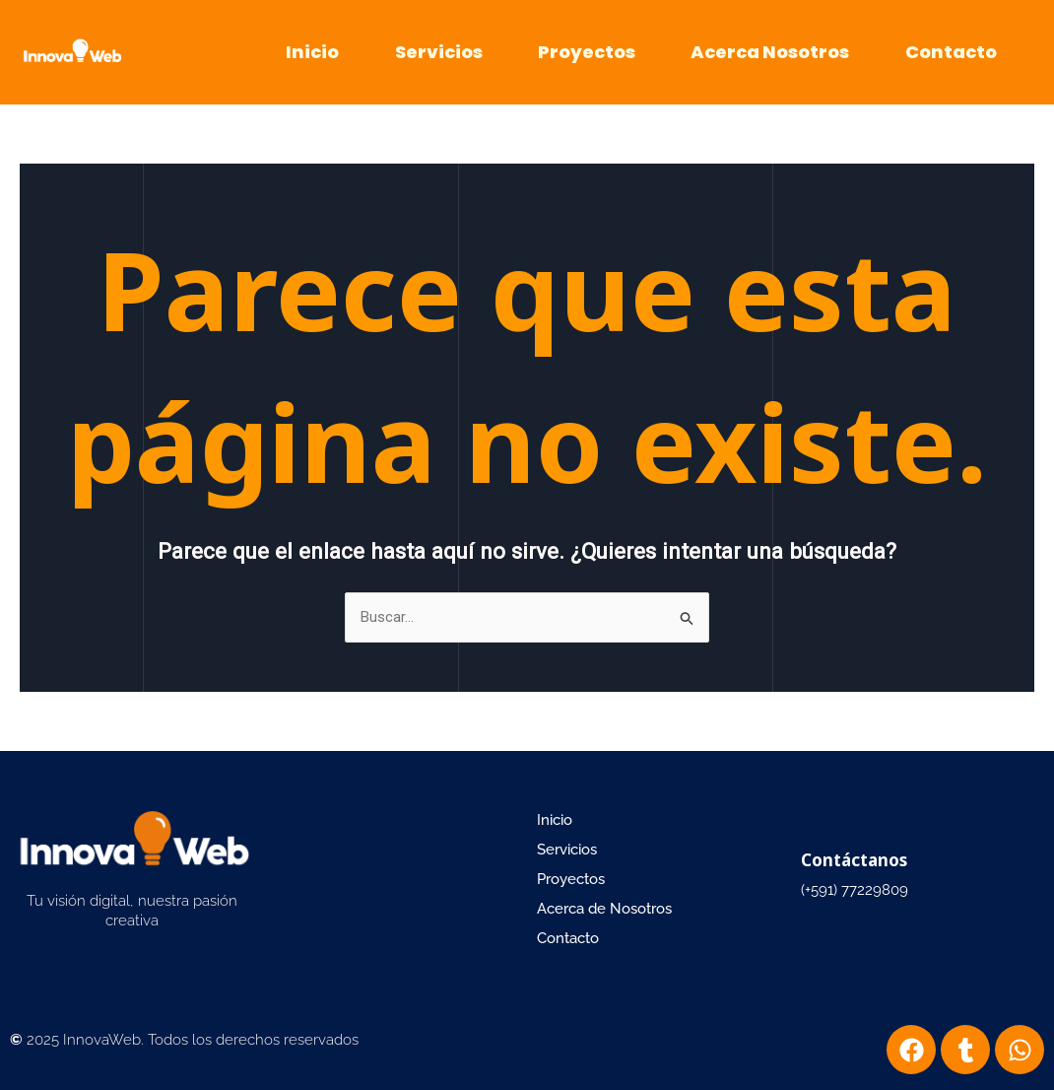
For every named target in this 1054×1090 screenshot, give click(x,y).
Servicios (439, 51)
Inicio (312, 51)
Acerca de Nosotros (604, 909)
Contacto (951, 51)
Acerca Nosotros (770, 51)
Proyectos (586, 51)
